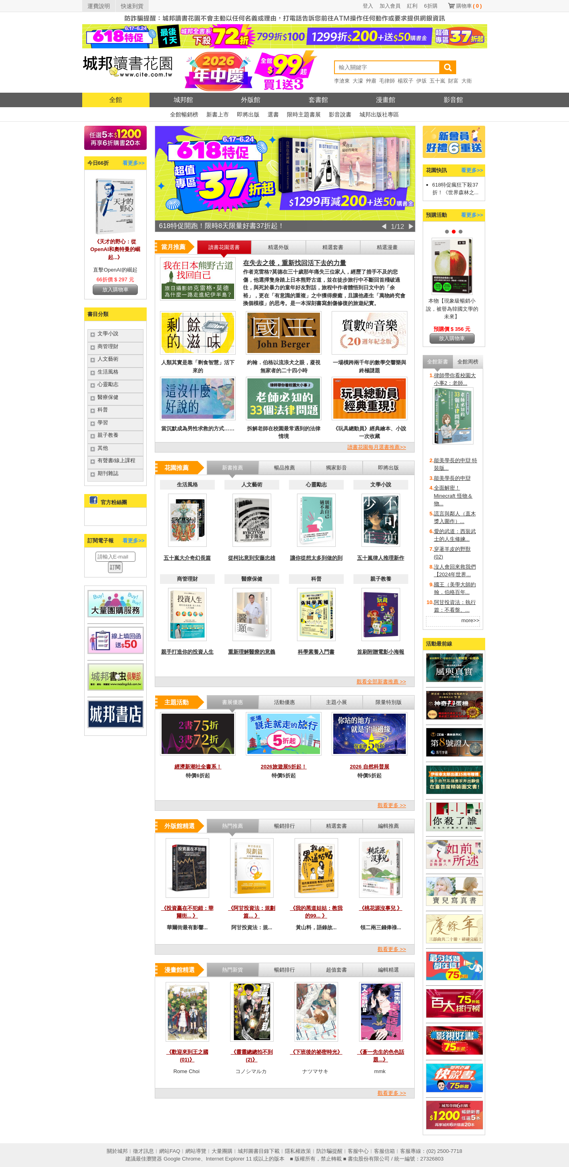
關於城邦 (117, 1151)
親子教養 (108, 435)
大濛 (358, 80)
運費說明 (98, 6)
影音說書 (340, 114)
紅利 (412, 6)
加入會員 (390, 6)
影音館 (453, 99)
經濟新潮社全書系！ (198, 767)
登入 (368, 6)
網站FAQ (169, 1151)
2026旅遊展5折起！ (284, 767)
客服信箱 (384, 1151)
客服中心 (358, 1151)
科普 (103, 410)
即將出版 (248, 114)
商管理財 (108, 346)
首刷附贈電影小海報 (380, 652)
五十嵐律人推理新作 (380, 558)
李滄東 (342, 80)
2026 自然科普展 (369, 767)
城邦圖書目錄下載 (259, 1151)
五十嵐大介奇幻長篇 (187, 558)
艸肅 (371, 80)
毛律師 (387, 80)
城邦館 (183, 99)
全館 (115, 99)
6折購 (430, 6)
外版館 (250, 99)
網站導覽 (195, 1151)
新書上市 (217, 114)
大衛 (466, 80)
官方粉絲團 (114, 502)
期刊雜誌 (108, 473)
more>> (470, 620)
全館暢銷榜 (184, 114)
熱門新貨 (232, 970)
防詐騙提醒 (329, 1151)
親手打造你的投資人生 (187, 652)
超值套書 (336, 970)
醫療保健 (108, 397)
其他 (103, 448)
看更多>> (133, 163)
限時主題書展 (304, 114)
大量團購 (222, 1151)
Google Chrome (182, 1159)
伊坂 (421, 80)
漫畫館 (385, 99)
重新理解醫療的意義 (251, 652)
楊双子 (405, 80)
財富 (453, 80)
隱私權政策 (298, 1151)
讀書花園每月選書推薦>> (376, 447)
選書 (273, 114)
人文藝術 (108, 359)
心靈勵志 (108, 384)
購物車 (469, 6)
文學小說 (108, 333)
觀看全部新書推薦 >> (381, 682)
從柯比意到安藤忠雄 (251, 558)
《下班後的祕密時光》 (316, 1052)
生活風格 (108, 372)
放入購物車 (115, 290)
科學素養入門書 (316, 652)
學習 (103, 422)
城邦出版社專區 (379, 114)
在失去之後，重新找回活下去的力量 (294, 263)
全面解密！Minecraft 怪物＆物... (453, 496)
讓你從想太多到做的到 (316, 558)
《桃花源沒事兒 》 (381, 908)
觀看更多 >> (392, 805)
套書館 (318, 99)
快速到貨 (132, 6)
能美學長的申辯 (452, 478)
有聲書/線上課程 (117, 460)
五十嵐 (437, 80)
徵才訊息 (143, 1151)
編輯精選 (388, 970)
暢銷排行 (284, 970)
